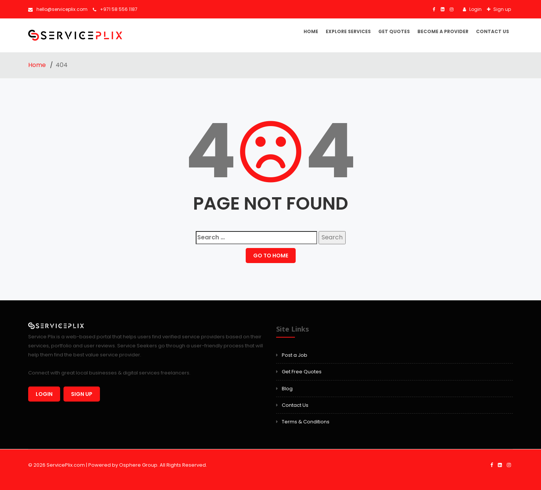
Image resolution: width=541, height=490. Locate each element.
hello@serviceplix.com (58, 9)
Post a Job (294, 355)
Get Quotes (394, 31)
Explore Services (348, 31)
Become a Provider (442, 31)
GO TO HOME (270, 255)
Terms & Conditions (305, 421)
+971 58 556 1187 (115, 9)
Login (475, 9)
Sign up (501, 9)
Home (311, 31)
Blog (287, 388)
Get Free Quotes (302, 371)
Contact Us (492, 31)
